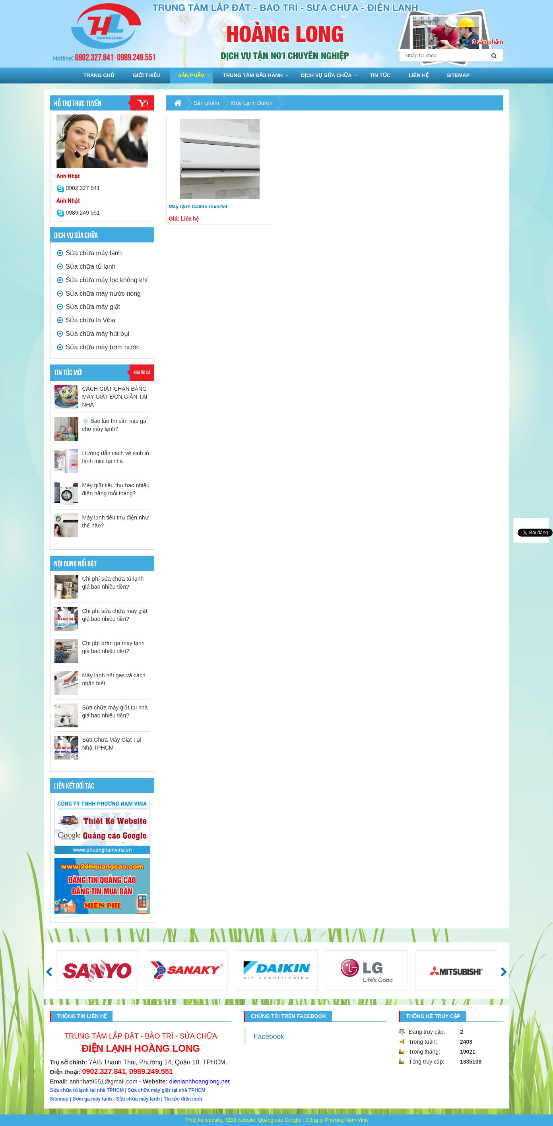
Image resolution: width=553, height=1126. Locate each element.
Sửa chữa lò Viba (86, 320)
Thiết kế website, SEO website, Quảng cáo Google (243, 1120)
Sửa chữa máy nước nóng (98, 293)
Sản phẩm (191, 75)
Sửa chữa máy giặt (88, 306)
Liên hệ (419, 75)
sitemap (458, 75)
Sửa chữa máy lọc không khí (102, 280)
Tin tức (380, 75)
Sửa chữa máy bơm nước (98, 347)
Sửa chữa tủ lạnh (86, 266)
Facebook (269, 1037)
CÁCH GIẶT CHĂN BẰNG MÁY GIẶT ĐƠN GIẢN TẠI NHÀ (114, 397)
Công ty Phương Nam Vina (337, 1120)
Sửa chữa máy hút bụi (93, 333)
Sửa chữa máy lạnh (89, 253)
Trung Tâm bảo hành (253, 75)
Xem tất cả (142, 372)
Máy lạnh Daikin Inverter (198, 206)
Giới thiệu (146, 75)
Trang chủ (99, 75)
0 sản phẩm (487, 42)
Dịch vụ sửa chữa (326, 75)
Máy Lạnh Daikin (252, 103)
